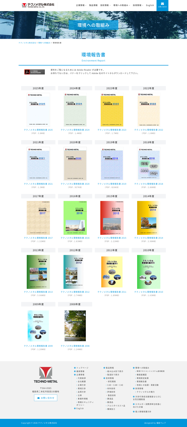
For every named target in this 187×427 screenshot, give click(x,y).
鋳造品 (110, 398)
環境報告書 (142, 381)
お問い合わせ (162, 7)
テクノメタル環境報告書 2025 (38, 113)
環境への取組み (142, 367)
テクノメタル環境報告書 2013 (38, 275)
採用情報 (139, 388)
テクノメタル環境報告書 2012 (75, 275)
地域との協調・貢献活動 (148, 385)
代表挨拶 (82, 378)
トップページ (82, 367)
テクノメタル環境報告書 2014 (148, 221)
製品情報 (93, 5)
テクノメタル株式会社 (47, 423)
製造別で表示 (113, 374)
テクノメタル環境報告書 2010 (148, 275)
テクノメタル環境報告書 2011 (112, 275)
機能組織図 (142, 374)
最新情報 (80, 371)
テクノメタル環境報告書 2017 (38, 221)
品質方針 (82, 391)
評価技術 (111, 391)
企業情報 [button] (82, 5)
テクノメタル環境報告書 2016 (75, 221)
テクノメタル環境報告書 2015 (112, 221)
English (150, 5)
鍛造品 (110, 402)
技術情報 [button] (106, 5)
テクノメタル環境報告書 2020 (75, 167)
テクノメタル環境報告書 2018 (148, 167)
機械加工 (111, 409)
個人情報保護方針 (143, 411)
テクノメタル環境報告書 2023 (112, 113)
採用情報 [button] (139, 5)
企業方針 (82, 385)
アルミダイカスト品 (116, 405)
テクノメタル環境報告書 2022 (148, 113)
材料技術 (111, 388)
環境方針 (82, 388)
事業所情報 (83, 398)
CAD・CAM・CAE (115, 385)
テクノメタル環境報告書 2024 (75, 113)
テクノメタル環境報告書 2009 (38, 329)
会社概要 (82, 381)
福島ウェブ (161, 423)
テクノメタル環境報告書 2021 (38, 167)
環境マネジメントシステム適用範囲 (151, 371)
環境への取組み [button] (122, 5)
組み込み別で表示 (115, 371)
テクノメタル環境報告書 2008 (75, 329)
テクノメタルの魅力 (146, 391)
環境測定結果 (143, 378)
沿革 (80, 395)
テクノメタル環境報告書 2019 (112, 167)
